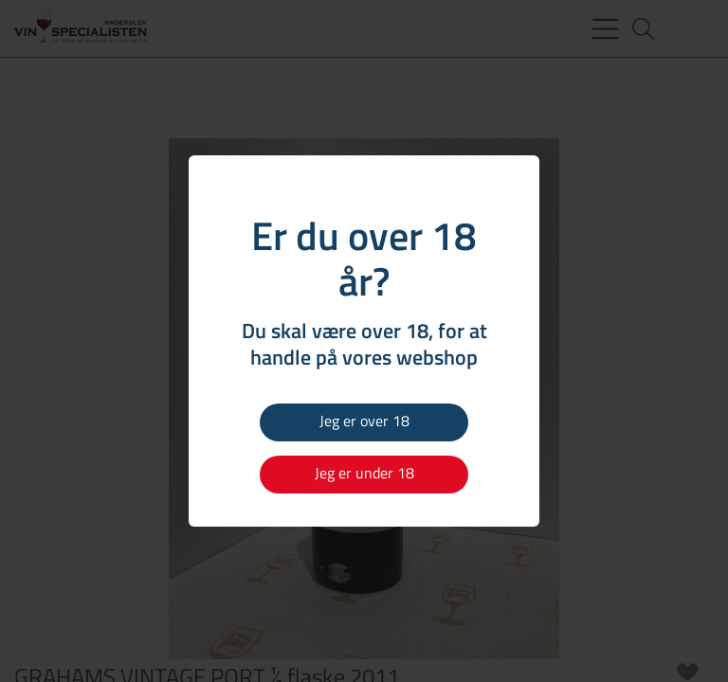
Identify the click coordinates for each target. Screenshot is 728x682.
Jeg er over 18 (364, 420)
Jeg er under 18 (364, 472)
